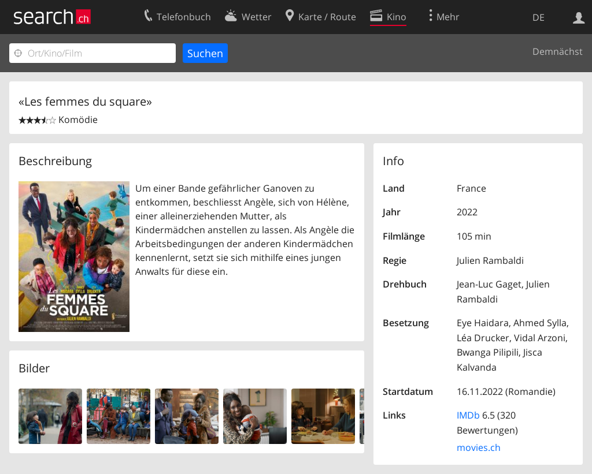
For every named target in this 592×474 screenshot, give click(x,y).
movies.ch (479, 447)
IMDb (468, 415)
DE (538, 17)
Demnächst (557, 51)
